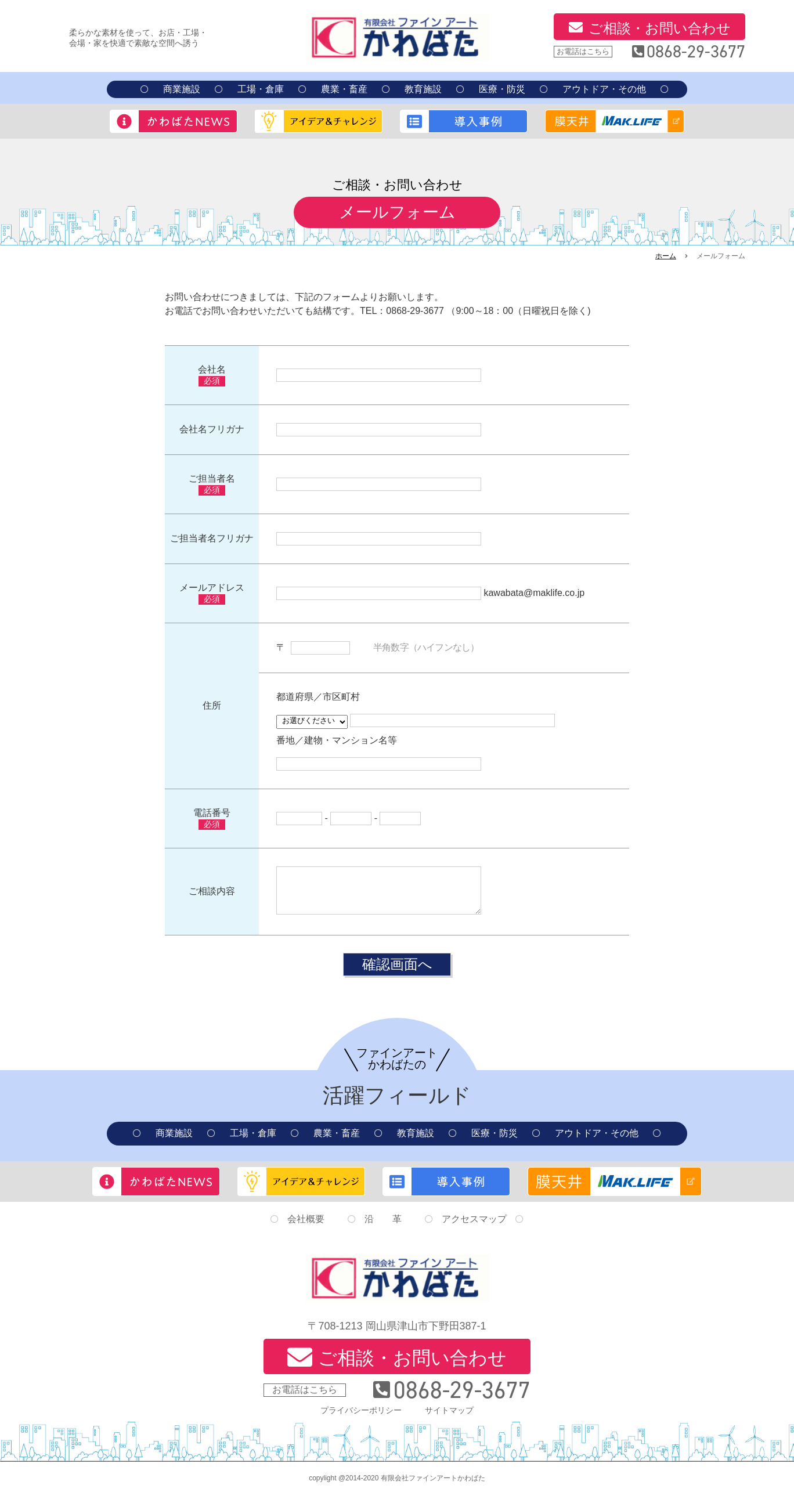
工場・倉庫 (260, 89)
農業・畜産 (344, 89)
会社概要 (305, 1228)
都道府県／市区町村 (318, 697)
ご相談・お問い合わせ (660, 28)
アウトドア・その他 (604, 89)
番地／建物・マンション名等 (336, 740)
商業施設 (181, 89)
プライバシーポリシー (361, 1418)
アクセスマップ (474, 1228)
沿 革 (383, 1228)
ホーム (665, 256)
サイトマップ (449, 1418)
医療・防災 (502, 89)
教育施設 (423, 89)
